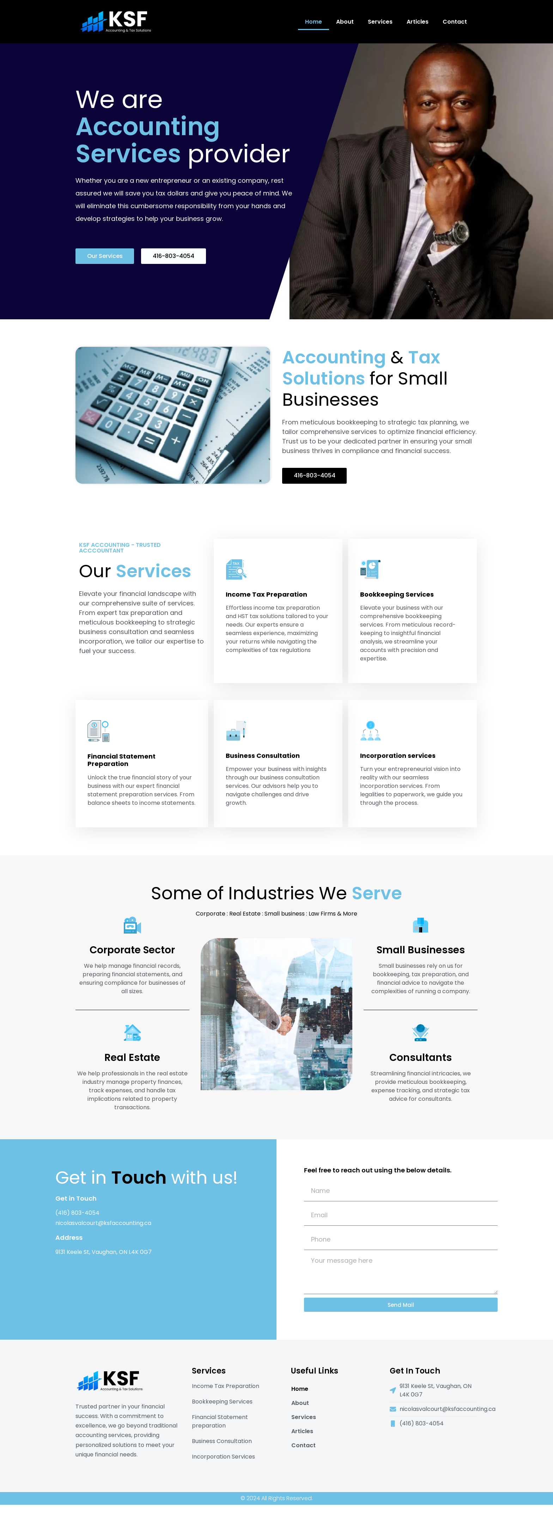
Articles (418, 22)
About (345, 22)
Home (313, 22)
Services (380, 22)
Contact (455, 22)
